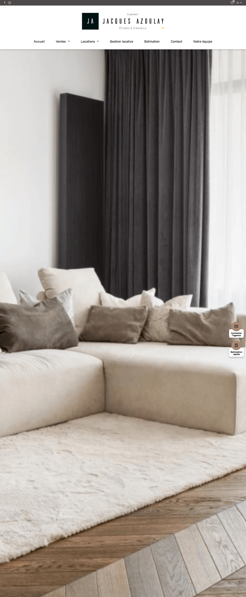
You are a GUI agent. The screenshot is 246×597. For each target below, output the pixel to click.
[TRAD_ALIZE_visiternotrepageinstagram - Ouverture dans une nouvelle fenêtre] (9, 2)
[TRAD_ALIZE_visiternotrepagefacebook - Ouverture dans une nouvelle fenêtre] (4, 2)
